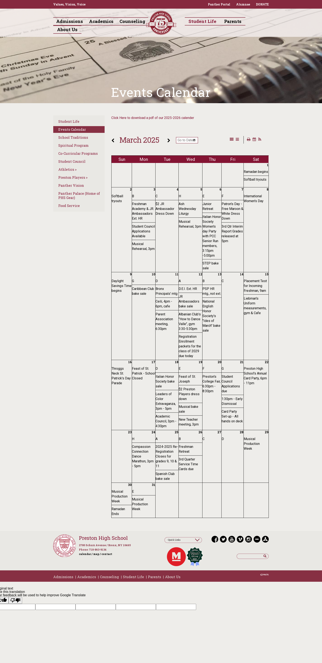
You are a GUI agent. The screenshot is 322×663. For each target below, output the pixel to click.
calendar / (86, 554)
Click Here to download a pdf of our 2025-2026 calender (152, 118)
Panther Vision (71, 185)
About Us (172, 577)
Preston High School (103, 538)
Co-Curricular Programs (78, 153)
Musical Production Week (252, 444)
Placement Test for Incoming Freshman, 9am (255, 286)
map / (97, 554)
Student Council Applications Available (143, 231)
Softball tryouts (255, 179)
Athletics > (67, 169)
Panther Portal (219, 4)
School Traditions (73, 137)
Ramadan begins (256, 172)
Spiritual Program (73, 145)
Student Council (71, 161)
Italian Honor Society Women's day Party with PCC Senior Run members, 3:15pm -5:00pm (211, 236)
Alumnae (243, 4)
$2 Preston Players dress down (189, 394)
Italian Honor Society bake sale (165, 381)
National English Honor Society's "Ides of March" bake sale (211, 315)
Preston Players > (73, 177)
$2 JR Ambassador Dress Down (165, 209)
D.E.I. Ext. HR (188, 289)
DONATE (262, 4)
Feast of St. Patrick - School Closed (143, 373)
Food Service (69, 205)
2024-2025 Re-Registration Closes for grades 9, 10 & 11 (167, 456)
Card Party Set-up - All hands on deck (232, 416)
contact (106, 554)
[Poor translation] (15, 600)
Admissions (63, 577)
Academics (86, 577)
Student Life (68, 121)
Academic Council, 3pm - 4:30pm (166, 421)
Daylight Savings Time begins (122, 286)
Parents (154, 577)
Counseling (109, 577)
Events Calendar (72, 129)
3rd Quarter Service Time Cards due (188, 464)
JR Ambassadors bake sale (189, 301)
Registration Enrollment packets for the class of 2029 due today (190, 346)
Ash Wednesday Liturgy (187, 209)
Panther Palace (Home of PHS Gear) (79, 195)
